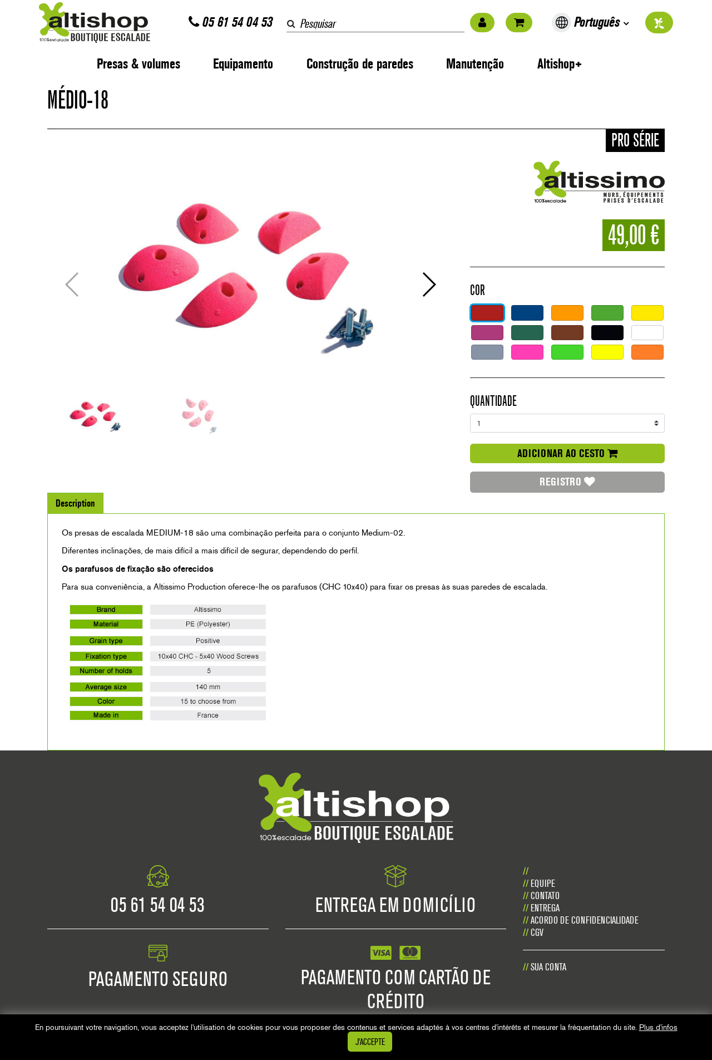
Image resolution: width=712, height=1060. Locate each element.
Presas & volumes (138, 63)
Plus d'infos (658, 1027)
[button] (428, 284)
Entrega (545, 907)
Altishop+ (559, 63)
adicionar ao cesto (567, 453)
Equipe (543, 883)
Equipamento (243, 63)
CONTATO (545, 895)
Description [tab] (75, 503)
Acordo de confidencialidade (585, 920)
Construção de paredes (359, 63)
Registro (567, 481)
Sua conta (548, 966)
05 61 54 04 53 (231, 22)
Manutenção (475, 63)
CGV (537, 932)
